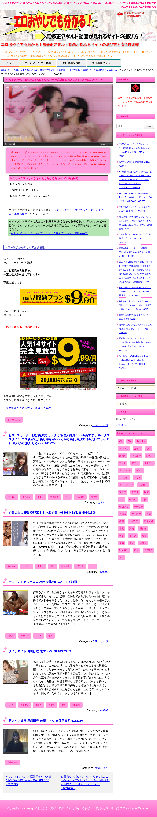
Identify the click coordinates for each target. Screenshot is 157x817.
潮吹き (39, 705)
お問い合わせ (121, 425)
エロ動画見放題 (71, 63)
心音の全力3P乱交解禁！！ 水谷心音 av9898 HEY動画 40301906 (52, 512)
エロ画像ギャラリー (104, 63)
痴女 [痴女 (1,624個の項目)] (144, 535)
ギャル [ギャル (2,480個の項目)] (139, 470)
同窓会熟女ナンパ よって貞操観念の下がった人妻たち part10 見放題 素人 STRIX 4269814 (135, 252)
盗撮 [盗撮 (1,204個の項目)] (121, 543)
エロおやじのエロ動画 (38, 63)
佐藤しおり (13, 762)
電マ (63, 705)
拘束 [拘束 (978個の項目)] (121, 521)
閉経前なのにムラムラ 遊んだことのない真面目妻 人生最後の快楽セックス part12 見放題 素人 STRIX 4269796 (135, 150)
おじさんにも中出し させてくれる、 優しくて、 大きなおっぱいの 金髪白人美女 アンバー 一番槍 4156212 (135, 305)
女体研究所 (101, 768)
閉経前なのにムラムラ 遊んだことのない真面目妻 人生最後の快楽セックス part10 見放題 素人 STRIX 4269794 (135, 344)
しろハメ (103, 502)
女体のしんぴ (100, 641)
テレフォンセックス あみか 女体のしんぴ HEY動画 (43, 582)
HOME (9, 63)
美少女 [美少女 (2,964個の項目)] (143, 543)
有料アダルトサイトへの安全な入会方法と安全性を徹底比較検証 (49, 233)
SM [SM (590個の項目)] (129, 441)
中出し (41, 497)
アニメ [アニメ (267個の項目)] (135, 463)
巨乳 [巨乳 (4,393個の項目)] (148, 514)
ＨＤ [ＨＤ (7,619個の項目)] (121, 557)
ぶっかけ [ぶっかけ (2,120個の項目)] (136, 455)
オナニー (12, 497)
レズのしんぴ (113, 70)
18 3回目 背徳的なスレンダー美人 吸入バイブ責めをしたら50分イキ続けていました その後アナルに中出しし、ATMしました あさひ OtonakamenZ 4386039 (135, 180)
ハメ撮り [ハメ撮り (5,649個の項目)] (143, 485)
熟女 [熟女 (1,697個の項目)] (121, 535)
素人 (67, 497)
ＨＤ (92, 566)
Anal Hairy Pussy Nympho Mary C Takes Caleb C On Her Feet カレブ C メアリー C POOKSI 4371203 (135, 197)
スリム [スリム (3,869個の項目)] (137, 477)
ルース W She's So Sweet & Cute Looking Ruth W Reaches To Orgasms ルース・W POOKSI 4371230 (133, 362)
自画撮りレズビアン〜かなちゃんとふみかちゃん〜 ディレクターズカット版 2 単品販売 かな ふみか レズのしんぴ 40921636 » (85, 782)
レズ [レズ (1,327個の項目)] (146, 492)
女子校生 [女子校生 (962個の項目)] (136, 514)
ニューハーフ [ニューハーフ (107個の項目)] (126, 485)
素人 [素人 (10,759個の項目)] (131, 543)
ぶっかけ (27, 566)
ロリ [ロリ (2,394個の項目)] (121, 499)
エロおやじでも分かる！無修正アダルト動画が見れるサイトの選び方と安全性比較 (40, 70)
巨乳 (52, 566)
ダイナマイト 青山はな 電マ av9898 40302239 (40, 651)
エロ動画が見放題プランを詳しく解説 (28, 408)
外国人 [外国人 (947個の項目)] (122, 514)
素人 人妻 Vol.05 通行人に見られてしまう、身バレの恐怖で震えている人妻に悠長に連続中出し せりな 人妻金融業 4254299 (135, 223)
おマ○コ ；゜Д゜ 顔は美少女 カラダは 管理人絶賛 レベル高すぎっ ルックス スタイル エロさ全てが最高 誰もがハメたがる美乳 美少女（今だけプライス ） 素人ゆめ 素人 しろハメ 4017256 (59, 439)
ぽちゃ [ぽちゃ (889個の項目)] (149, 455)
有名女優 (65, 566)
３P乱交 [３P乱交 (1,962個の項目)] (148, 550)
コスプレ (27, 497)
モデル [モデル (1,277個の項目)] (135, 492)
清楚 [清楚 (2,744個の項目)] (131, 528)
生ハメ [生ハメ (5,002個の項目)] (132, 535)
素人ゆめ (80, 497)
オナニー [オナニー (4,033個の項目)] (148, 463)
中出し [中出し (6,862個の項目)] (132, 499)
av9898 (104, 571)
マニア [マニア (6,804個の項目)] (122, 492)
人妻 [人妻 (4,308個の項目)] (144, 499)
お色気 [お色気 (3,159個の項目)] (137, 448)
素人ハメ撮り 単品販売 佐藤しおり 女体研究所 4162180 (46, 720)
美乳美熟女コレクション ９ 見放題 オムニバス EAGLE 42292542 (134, 209)
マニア (39, 636)
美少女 (94, 497)
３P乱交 (79, 566)
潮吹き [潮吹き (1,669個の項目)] (143, 528)
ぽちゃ (11, 636)
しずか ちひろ (14, 420)
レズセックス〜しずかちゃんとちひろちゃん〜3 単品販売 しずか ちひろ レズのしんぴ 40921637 (54, 79)
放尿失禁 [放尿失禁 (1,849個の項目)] (134, 521)
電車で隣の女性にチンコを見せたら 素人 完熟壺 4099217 (135, 317)
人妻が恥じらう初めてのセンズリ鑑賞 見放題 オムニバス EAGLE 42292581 (135, 238)
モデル (11, 705)
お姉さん (12, 566)
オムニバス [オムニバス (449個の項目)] (125, 470)
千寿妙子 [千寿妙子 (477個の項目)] (138, 506)
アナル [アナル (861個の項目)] (122, 463)
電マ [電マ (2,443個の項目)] (136, 550)
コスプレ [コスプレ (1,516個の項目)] (123, 477)
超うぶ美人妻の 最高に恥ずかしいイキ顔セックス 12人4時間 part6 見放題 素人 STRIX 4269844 (135, 291)
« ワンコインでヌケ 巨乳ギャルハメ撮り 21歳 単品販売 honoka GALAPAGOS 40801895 (30, 780)
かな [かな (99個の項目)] (148, 448)
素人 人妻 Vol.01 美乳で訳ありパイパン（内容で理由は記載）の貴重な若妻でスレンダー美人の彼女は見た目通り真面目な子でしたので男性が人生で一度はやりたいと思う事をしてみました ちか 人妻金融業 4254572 (135, 272)
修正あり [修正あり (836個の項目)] (123, 506)
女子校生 (54, 497)
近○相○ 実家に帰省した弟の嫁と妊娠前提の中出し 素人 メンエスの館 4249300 (135, 329)
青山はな (76, 705)
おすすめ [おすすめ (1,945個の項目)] (141, 441)
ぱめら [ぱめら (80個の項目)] (122, 455)
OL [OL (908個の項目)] (120, 441)
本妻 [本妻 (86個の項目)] (121, 528)
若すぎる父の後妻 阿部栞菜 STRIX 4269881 (134, 164)
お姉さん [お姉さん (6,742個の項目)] (123, 448)
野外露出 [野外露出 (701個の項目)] (123, 550)
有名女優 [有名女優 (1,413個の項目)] (148, 521)
